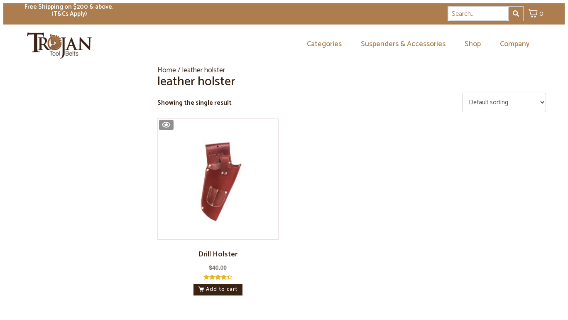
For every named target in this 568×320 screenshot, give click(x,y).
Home (166, 70)
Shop (473, 44)
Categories (324, 44)
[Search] (516, 14)
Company (515, 44)
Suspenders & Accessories (403, 44)
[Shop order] (504, 102)
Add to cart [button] (221, 289)
